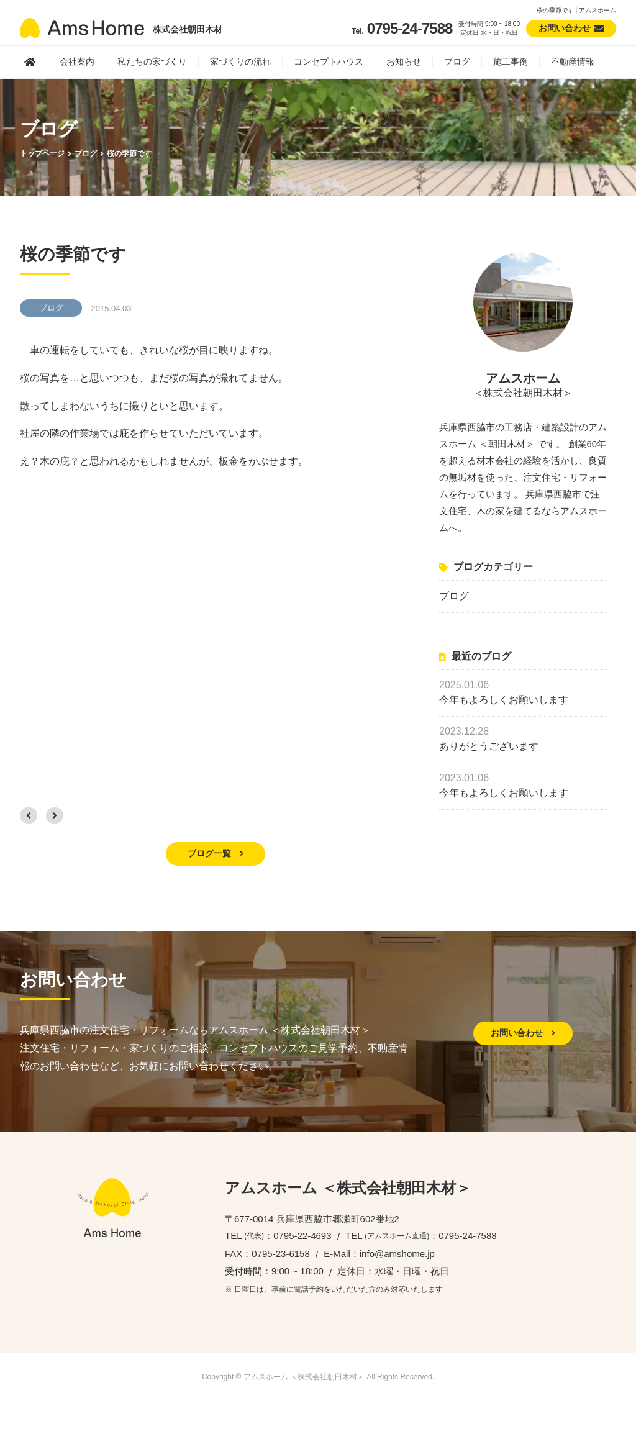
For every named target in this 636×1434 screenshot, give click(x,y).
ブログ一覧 (215, 853)
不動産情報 (572, 61)
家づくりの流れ (240, 61)
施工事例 (510, 61)
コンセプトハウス (328, 61)
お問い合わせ (523, 1033)
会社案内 (77, 61)
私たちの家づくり (152, 61)
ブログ (457, 61)
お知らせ (403, 61)
